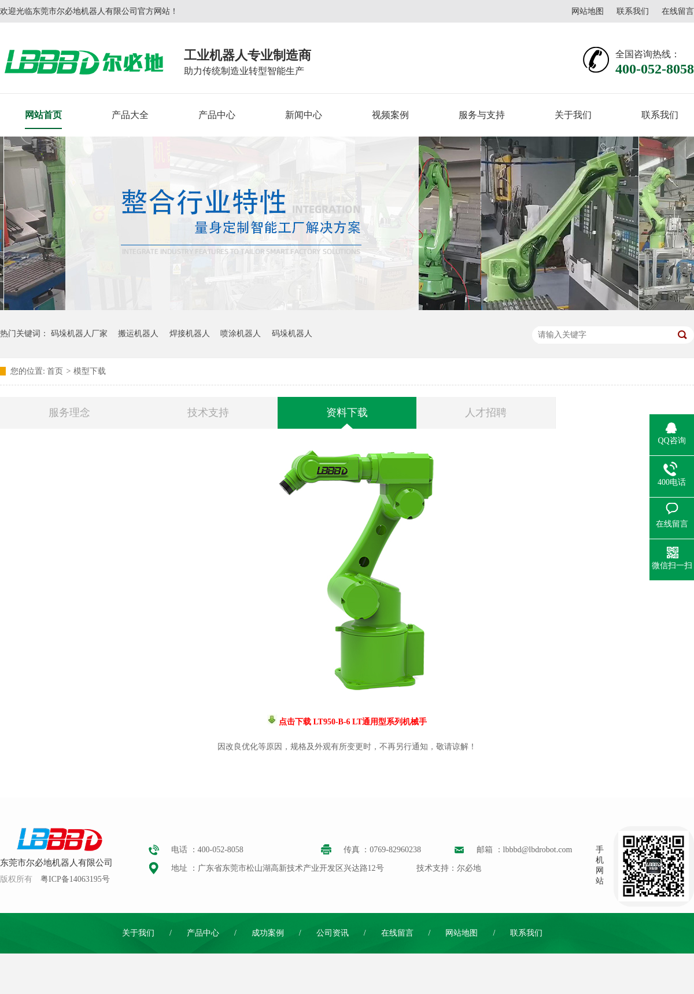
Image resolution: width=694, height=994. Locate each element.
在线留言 (678, 11)
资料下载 (347, 412)
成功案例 (268, 933)
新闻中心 (303, 115)
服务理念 (69, 412)
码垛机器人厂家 (79, 333)
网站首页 (43, 115)
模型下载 (89, 371)
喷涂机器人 (240, 333)
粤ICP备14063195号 (75, 879)
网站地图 (587, 11)
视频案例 (390, 115)
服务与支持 (482, 115)
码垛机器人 (292, 333)
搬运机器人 (138, 333)
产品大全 (130, 115)
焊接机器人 (189, 333)
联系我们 (633, 11)
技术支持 (208, 412)
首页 (55, 371)
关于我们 (573, 115)
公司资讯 (332, 933)
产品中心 (216, 115)
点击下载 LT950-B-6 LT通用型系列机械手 (352, 721)
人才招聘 (486, 412)
